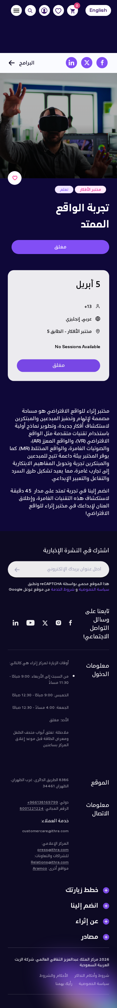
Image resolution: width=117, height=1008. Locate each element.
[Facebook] (70, 627)
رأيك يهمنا (64, 986)
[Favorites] (58, 10)
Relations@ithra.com (50, 865)
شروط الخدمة (63, 592)
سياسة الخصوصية (94, 592)
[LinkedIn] (15, 627)
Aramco (40, 871)
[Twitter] (45, 627)
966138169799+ (42, 805)
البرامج (21, 63)
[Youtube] (30, 627)
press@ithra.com (53, 852)
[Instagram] (58, 627)
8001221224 (32, 811)
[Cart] (72, 10)
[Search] (30, 10)
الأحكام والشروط (53, 978)
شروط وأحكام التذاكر (91, 978)
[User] (44, 10)
